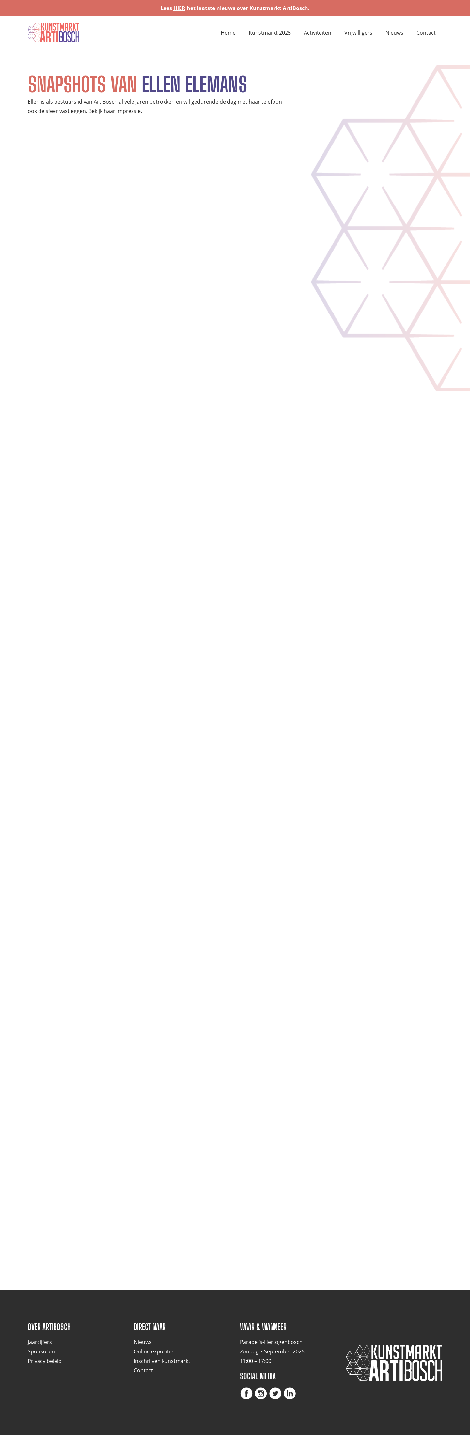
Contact (426, 32)
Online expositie (153, 1351)
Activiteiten (317, 32)
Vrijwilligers (358, 32)
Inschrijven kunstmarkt (162, 1361)
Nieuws (394, 32)
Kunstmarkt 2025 (270, 32)
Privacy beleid (45, 1361)
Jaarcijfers (40, 1342)
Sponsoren (41, 1351)
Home (228, 32)
